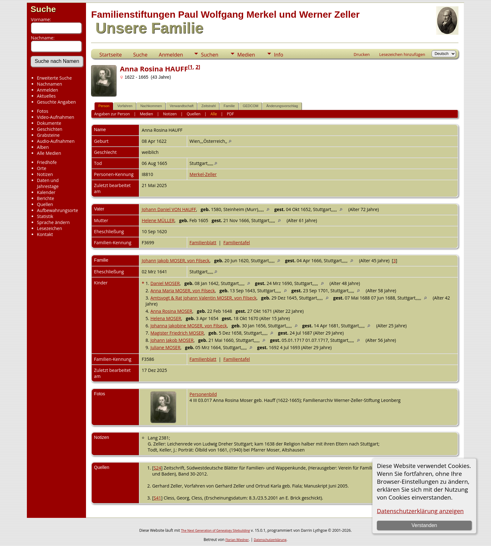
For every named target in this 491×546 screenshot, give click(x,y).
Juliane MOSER (165, 347)
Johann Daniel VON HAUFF (169, 209)
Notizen (45, 174)
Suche (43, 9)
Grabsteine (48, 135)
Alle (214, 114)
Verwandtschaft (181, 106)
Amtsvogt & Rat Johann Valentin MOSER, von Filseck (203, 298)
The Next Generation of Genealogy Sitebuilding (215, 530)
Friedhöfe (47, 162)
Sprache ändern (53, 222)
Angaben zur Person (112, 114)
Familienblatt (202, 243)
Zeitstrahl (208, 106)
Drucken (362, 54)
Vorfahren (124, 106)
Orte (41, 168)
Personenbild (203, 394)
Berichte (45, 198)
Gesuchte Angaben (56, 102)
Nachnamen (49, 84)
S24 (157, 468)
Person (103, 106)
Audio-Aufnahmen (56, 141)
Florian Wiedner (237, 539)
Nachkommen (151, 106)
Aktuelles (46, 96)
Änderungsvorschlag (282, 106)
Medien (246, 54)
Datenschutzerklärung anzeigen (420, 511)
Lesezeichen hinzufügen (402, 54)
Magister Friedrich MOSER (177, 333)
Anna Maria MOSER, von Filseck (182, 291)
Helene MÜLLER (158, 220)
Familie (229, 106)
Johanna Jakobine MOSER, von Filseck (188, 326)
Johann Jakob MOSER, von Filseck (175, 261)
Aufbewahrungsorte (57, 210)
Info (278, 54)
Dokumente (49, 123)
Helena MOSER (165, 318)
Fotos (42, 111)
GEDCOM (251, 106)
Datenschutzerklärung (270, 539)
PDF (230, 114)
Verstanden (424, 525)
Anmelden (47, 90)
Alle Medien (49, 153)
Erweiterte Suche (54, 78)
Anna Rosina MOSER (171, 311)
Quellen (45, 204)
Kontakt (45, 234)
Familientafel (236, 243)
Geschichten (49, 129)
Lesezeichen (49, 228)
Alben (43, 147)
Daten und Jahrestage (48, 183)
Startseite (110, 54)
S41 (157, 498)
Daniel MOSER (165, 283)
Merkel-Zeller (203, 174)
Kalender (46, 192)
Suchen (209, 54)
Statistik (45, 216)
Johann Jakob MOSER (171, 340)
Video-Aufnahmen (55, 117)
